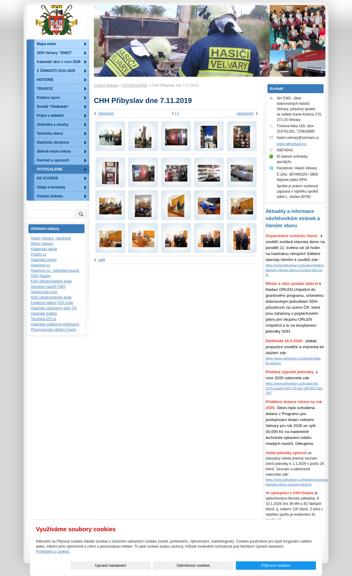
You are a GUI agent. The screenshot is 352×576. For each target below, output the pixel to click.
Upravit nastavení (203, 565)
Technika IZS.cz (43, 319)
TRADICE (45, 89)
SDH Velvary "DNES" (54, 53)
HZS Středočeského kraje (51, 297)
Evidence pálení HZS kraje (52, 303)
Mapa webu (46, 44)
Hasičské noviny (44, 260)
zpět (101, 260)
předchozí (106, 113)
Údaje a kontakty (51, 187)
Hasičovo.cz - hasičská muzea (55, 270)
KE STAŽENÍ (47, 178)
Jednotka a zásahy (52, 124)
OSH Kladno (41, 276)
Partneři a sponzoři (53, 160)
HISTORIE (45, 80)
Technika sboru (50, 133)
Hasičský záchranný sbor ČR (54, 308)
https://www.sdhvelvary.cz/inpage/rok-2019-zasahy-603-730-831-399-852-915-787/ (294, 388)
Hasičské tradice (44, 313)
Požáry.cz (38, 254)
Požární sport (48, 98)
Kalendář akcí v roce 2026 (59, 62)
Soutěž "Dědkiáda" (53, 107)
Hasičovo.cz (40, 265)
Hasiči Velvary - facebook (51, 238)
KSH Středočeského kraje (51, 281)
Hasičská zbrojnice (53, 142)
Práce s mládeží (50, 115)
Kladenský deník (44, 249)
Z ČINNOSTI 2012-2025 (56, 71)
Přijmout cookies (294, 565)
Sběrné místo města (54, 151)
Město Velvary (42, 244)
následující (245, 113)
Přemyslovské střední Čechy (53, 330)
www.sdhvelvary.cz (292, 144)
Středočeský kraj (44, 292)
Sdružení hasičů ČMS (48, 287)
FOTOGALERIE (134, 85)
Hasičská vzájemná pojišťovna (55, 324)
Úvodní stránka (106, 85)
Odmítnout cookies (249, 565)
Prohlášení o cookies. (53, 551)
